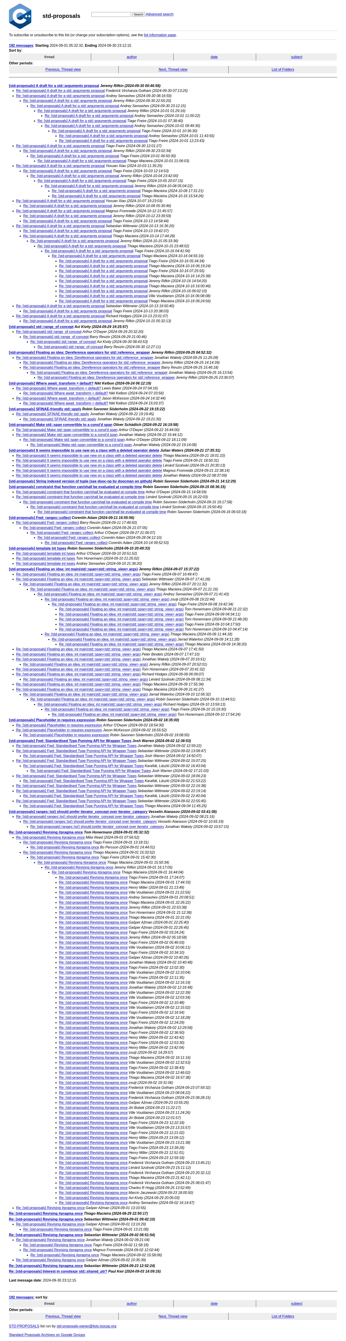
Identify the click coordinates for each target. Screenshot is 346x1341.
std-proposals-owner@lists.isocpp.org (86, 1326)
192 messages (21, 45)
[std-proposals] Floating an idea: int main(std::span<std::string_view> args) (73, 569)
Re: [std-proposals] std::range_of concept (49, 332)
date (214, 57)
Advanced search (159, 14)
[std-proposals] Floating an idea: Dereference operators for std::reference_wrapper (79, 352)
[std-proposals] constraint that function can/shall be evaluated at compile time (75, 487)
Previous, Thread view (63, 69)
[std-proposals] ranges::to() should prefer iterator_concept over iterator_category (78, 812)
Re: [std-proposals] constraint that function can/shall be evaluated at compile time (80, 492)
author (132, 57)
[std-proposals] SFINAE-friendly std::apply (45, 409)
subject (296, 57)
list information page (160, 35)
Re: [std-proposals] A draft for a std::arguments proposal (60, 91)
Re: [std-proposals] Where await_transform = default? (58, 388)
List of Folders (283, 69)
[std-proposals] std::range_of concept (41, 327)
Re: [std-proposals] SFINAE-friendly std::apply (52, 414)
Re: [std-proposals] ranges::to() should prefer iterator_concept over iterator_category (83, 817)
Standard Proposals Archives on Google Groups (47, 1335)
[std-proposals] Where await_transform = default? (51, 383)
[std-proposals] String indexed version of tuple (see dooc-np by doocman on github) (80, 481)
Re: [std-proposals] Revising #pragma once (46, 832)
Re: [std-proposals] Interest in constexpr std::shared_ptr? (58, 1271)
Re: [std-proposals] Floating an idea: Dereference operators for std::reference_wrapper (84, 358)
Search (138, 14)
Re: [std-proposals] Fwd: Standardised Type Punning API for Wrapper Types (76, 746)
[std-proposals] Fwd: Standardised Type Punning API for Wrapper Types (70, 741)
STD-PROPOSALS (24, 1326)
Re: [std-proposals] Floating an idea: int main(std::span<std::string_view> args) (78, 574)
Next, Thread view (173, 69)
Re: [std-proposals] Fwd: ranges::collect (47, 523)
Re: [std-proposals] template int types (45, 553)
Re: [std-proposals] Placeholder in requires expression (59, 725)
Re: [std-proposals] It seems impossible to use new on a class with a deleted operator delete (89, 455)
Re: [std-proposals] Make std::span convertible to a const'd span (67, 430)
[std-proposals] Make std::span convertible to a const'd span (60, 425)
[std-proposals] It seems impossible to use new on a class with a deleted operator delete (84, 450)
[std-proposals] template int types (37, 548)
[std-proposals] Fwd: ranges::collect (40, 518)
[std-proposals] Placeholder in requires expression (52, 720)
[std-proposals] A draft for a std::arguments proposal (54, 86)
